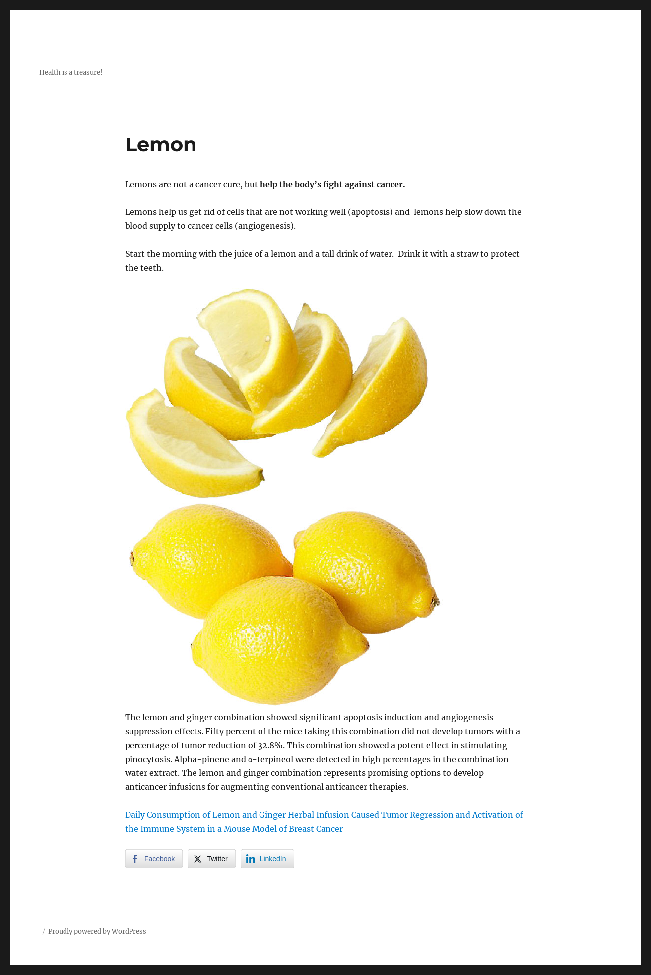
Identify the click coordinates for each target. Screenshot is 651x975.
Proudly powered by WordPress (97, 931)
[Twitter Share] (211, 858)
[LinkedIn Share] (267, 858)
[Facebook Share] (154, 858)
